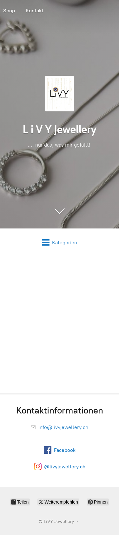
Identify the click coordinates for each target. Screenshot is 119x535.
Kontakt (34, 11)
